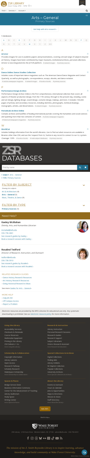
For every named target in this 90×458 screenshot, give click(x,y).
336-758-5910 (7, 260)
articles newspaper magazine (13, 81)
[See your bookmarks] (85, 167)
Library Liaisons (10, 360)
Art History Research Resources (16, 280)
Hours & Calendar (54, 388)
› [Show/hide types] (83, 205)
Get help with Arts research (44, 29)
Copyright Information (13, 357)
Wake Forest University (45, 426)
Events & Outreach (55, 385)
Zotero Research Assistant (58, 344)
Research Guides (54, 335)
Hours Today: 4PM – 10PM (17, 6)
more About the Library (55, 402)
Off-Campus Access (11, 301)
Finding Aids (52, 360)
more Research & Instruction (56, 347)
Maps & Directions (54, 394)
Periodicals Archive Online (12, 110)
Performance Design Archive (13, 91)
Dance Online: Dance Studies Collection (18, 72)
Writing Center (10, 400)
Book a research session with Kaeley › (16, 239)
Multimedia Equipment (13, 338)
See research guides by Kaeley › (14, 236)
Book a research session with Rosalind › (17, 266)
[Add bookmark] (88, 54)
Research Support (54, 338)
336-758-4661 (7, 233)
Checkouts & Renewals (13, 332)
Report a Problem (10, 304)
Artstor (4, 54)
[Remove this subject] (11, 175)
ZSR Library (16, 3)
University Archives (55, 372)
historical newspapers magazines (15, 120)
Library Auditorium (11, 394)
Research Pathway (12, 366)
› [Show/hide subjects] (83, 185)
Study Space (9, 397)
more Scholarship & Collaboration (15, 375)
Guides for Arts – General (20, 288)
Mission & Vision (53, 397)
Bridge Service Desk (12, 385)
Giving (82, 2)
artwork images (50, 63)
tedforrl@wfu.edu (8, 257)
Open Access (9, 363)
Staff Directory (53, 400)
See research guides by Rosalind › (15, 263)
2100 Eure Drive (27, 432)
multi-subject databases (39, 138)
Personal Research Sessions (58, 332)
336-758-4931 (73, 432)
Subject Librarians (54, 341)
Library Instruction (54, 329)
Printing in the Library (13, 341)
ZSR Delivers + (11, 344)
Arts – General (8, 194)
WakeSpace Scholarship (13, 372)
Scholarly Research (12, 369)
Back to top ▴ (45, 417)
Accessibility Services (12, 329)
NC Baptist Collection (55, 366)
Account (21, 11)
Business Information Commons (17, 388)
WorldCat (5, 129)
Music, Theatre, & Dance (12, 197)
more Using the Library (12, 347)
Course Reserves (11, 335)
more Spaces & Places (11, 402)
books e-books (46, 81)
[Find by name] (42, 167)
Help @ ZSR (8, 298)
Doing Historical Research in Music (17, 283)
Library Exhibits (53, 363)
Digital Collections (54, 357)
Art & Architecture (9, 191)
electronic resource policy (41, 314)
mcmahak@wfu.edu (9, 230)
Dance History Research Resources (17, 277)
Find (3, 11)
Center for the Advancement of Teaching (20, 391)
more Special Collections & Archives (59, 375)
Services (12, 11)
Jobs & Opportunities (55, 391)
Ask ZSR (44, 409)
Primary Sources (9, 209)
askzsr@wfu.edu (61, 432)
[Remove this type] (11, 178)
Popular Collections (55, 369)
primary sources (64, 63)
